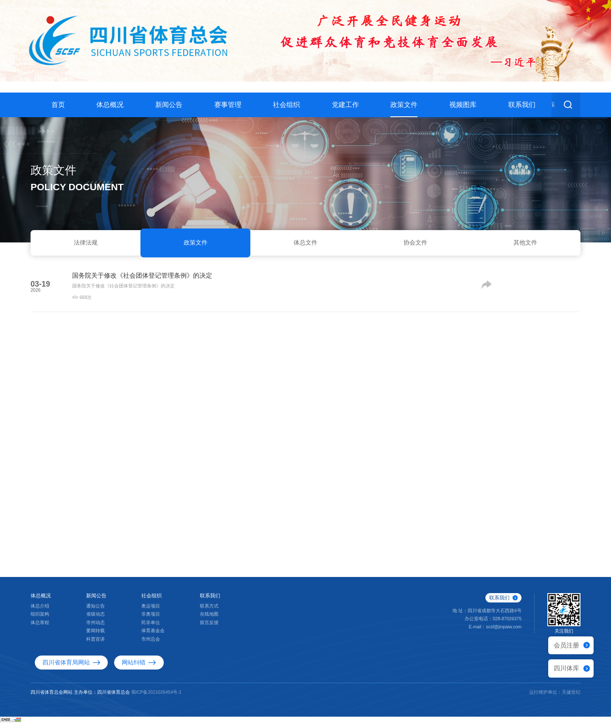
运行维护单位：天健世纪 (554, 695)
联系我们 (521, 104)
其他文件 (525, 244)
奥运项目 (150, 610)
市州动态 (95, 626)
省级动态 (95, 618)
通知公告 (95, 610)
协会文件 (415, 244)
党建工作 (345, 104)
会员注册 (566, 645)
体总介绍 (40, 610)
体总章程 (40, 626)
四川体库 (566, 668)
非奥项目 (150, 618)
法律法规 (86, 244)
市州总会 (150, 643)
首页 (58, 104)
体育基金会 (153, 634)
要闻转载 (95, 634)
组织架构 (40, 618)
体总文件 (305, 244)
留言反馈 (209, 626)
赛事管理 (227, 104)
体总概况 (109, 104)
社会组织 (286, 104)
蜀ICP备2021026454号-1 (156, 695)
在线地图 (209, 618)
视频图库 (462, 104)
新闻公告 (168, 104)
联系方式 (209, 610)
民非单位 (150, 626)
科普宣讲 (95, 643)
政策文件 (404, 104)
